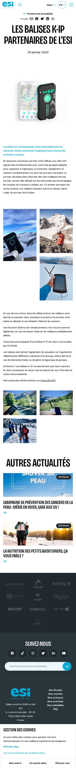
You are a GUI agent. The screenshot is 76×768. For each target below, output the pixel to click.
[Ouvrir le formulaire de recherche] (20, 5)
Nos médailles (55, 705)
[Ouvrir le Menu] (71, 4)
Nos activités (55, 701)
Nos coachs (55, 693)
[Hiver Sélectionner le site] (51, 4)
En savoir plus (38, 763)
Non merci (15, 763)
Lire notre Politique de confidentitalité (24, 753)
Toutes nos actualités (38, 14)
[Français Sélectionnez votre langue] (62, 4)
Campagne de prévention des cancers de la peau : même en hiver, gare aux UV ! (38, 505)
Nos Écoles (55, 690)
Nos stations (55, 697)
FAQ (55, 709)
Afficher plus (11, 746)
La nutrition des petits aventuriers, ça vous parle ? (35, 553)
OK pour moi (62, 763)
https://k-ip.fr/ (48, 380)
